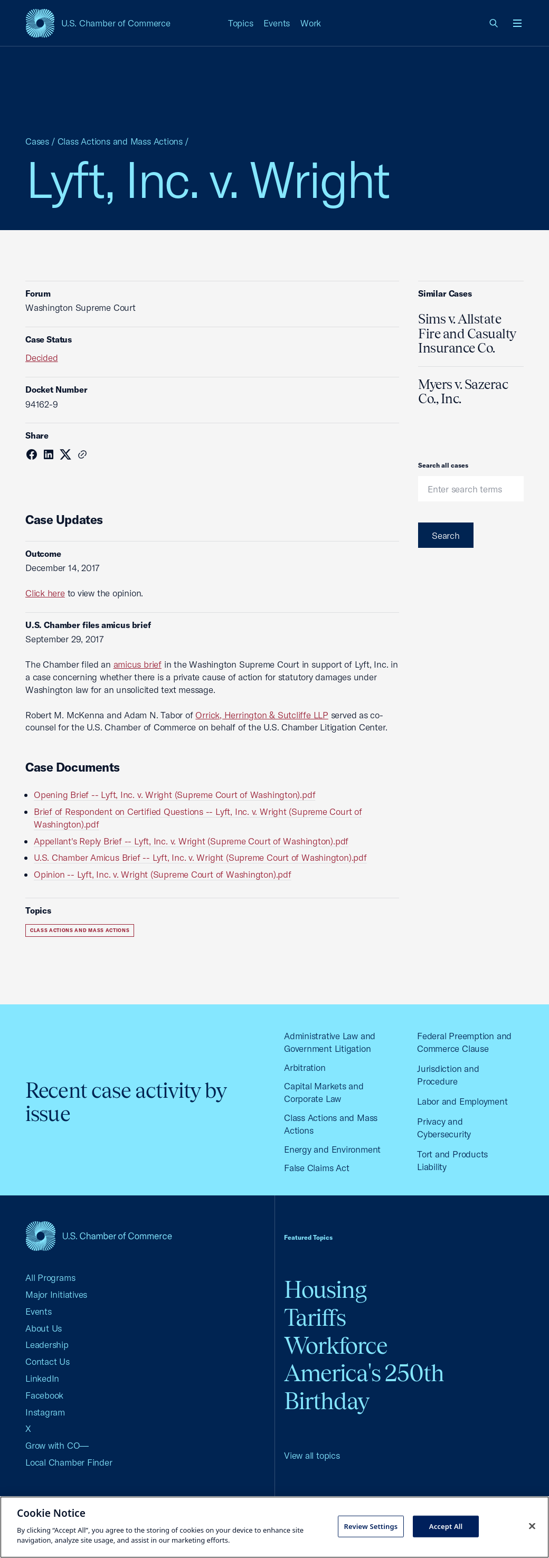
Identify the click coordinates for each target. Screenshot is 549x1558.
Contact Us (47, 1361)
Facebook (44, 1395)
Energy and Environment (332, 1149)
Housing (325, 1289)
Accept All (446, 1526)
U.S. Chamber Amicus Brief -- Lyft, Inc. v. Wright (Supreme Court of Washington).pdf (200, 857)
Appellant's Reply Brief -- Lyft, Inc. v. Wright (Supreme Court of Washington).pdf (191, 841)
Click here (45, 592)
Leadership (47, 1344)
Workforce (335, 1345)
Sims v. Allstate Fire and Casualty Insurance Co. (467, 333)
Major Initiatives (56, 1294)
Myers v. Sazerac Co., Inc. (463, 391)
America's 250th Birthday (364, 1387)
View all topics (312, 1455)
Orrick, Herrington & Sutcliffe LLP (261, 714)
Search (446, 535)
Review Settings (371, 1526)
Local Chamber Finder (68, 1462)
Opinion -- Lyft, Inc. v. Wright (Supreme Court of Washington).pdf (162, 874)
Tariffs (315, 1317)
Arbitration (305, 1067)
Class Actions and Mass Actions (120, 141)
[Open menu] (517, 23)
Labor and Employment (462, 1101)
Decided (41, 357)
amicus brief (137, 664)
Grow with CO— (57, 1445)
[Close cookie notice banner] (532, 1525)
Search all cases (443, 465)
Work (310, 22)
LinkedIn (42, 1378)
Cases (37, 141)
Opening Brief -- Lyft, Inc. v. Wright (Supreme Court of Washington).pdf (174, 794)
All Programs (50, 1277)
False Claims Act (316, 1167)
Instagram (45, 1412)
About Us (43, 1328)
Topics (240, 22)
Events (276, 22)
